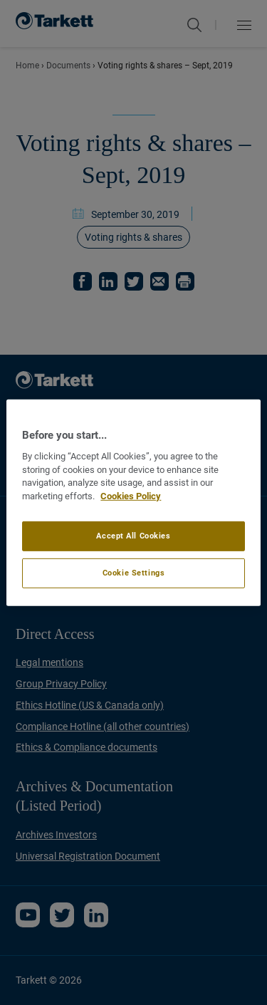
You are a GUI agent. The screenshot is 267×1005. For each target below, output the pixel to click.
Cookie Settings (134, 573)
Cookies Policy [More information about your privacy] (130, 496)
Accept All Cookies (133, 536)
